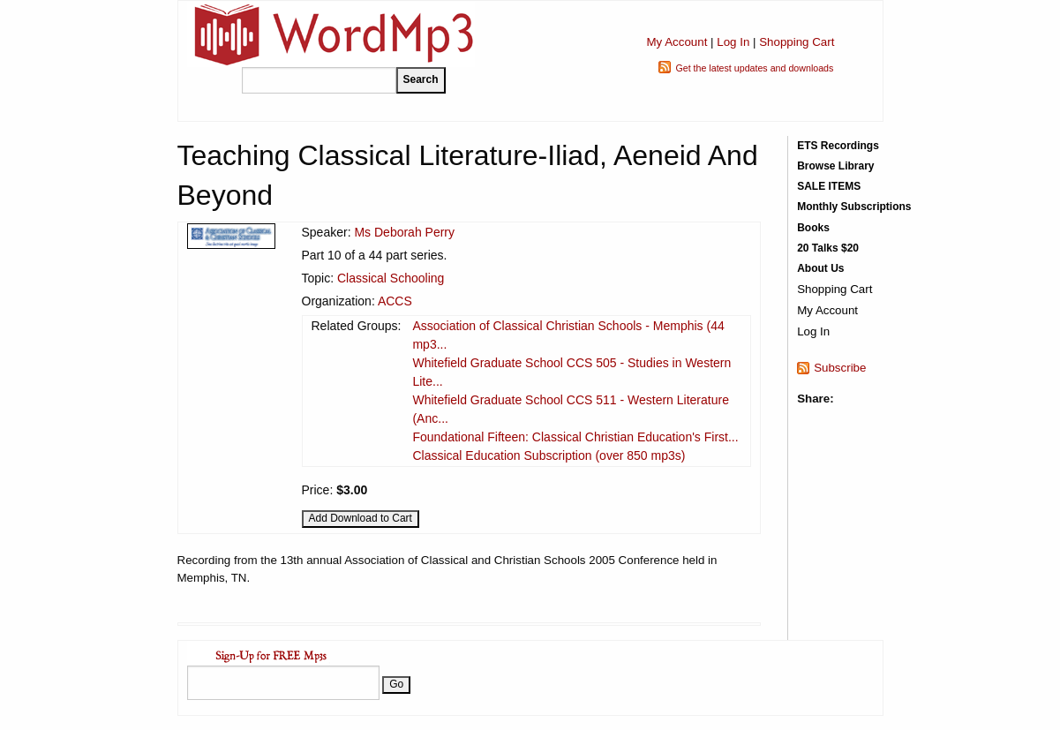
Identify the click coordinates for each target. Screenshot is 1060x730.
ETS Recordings (838, 145)
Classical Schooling (390, 278)
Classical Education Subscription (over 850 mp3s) (548, 455)
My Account (676, 42)
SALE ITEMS (829, 186)
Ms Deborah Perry (404, 232)
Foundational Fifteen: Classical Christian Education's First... (575, 437)
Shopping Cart (796, 42)
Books (813, 228)
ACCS (395, 301)
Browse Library (835, 166)
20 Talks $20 (828, 248)
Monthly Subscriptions (854, 206)
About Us (820, 268)
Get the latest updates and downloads (754, 68)
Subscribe (840, 367)
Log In (733, 42)
